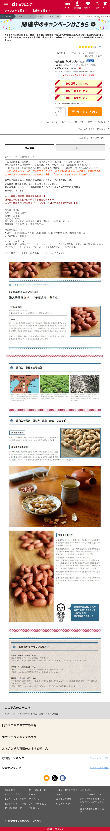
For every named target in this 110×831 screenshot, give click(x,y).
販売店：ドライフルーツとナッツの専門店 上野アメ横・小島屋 (79, 54)
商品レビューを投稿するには (91, 138)
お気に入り (59, 113)
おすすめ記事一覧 (37, 789)
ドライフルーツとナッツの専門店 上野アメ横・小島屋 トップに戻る (72, 122)
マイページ (34, 798)
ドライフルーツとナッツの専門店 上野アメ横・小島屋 (31, 713)
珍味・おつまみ (52, 16)
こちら (38, 820)
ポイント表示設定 (37, 803)
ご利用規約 (85, 789)
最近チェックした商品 (15, 798)
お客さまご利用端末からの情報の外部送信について (92, 801)
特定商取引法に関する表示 (92, 811)
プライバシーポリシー (91, 794)
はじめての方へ (63, 803)
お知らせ (60, 794)
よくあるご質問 (63, 798)
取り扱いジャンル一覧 (15, 803)
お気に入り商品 (12, 794)
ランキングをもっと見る (99, 758)
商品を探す (10, 789)
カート (32, 794)
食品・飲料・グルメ (25, 16)
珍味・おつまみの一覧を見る (91, 129)
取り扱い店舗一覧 (13, 808)
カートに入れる (85, 111)
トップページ (7, 16)
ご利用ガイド (35, 808)
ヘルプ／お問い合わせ (67, 789)
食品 (40, 16)
